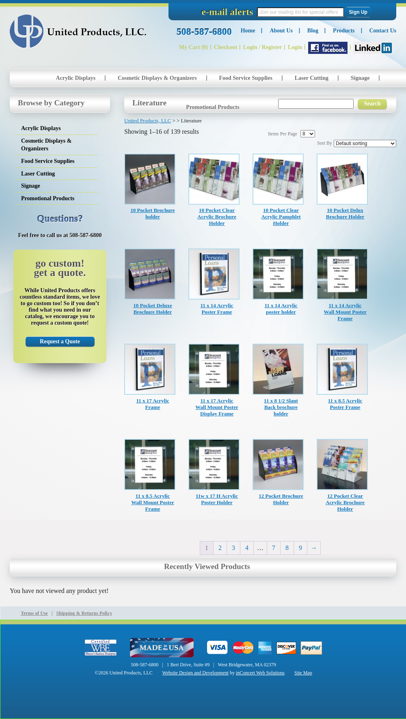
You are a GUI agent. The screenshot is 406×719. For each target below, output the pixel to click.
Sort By (324, 143)
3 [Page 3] (233, 547)
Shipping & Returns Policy (84, 613)
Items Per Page (282, 134)
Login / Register (262, 47)
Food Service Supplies (245, 78)
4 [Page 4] (246, 547)
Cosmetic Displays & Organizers (157, 78)
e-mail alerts (227, 11)
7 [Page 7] (273, 547)
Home (248, 31)
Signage (360, 78)
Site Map (303, 673)
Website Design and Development (195, 673)
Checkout (226, 47)
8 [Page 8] (287, 547)
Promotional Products (212, 107)
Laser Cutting (311, 78)
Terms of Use (34, 613)
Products (343, 31)
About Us (281, 31)
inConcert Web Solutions (260, 673)
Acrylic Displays (76, 78)
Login (295, 47)
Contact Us (383, 31)
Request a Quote (60, 341)
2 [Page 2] (220, 547)
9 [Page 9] (300, 547)
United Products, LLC (78, 31)
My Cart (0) (193, 47)
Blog (312, 31)
